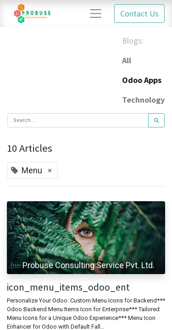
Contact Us (139, 13)
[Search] (156, 120)
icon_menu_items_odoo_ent (68, 287)
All (126, 60)
